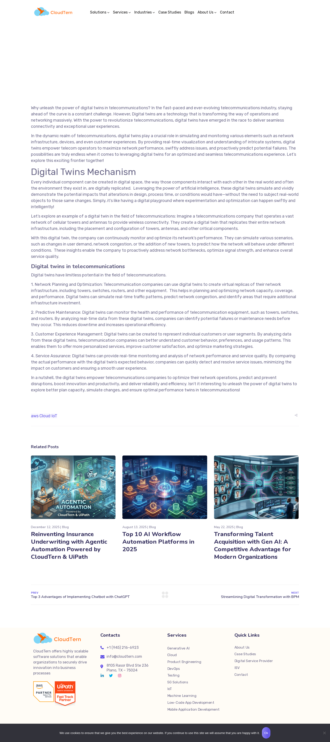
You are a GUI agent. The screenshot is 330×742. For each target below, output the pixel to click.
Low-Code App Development (190, 703)
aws (34, 415)
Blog (185, 66)
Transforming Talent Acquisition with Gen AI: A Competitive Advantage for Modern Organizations (252, 545)
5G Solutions (177, 682)
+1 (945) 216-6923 (123, 647)
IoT (54, 415)
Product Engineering (184, 662)
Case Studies (169, 12)
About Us (205, 12)
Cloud (44, 415)
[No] (324, 733)
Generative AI (178, 648)
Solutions (98, 12)
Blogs (189, 12)
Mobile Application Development (193, 709)
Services (120, 12)
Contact (227, 12)
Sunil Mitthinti (171, 66)
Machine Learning (181, 696)
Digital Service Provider (253, 661)
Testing (173, 675)
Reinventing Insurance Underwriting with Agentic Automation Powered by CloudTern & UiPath (69, 545)
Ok (266, 733)
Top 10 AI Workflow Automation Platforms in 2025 (158, 541)
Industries (143, 12)
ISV (237, 668)
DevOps (173, 669)
